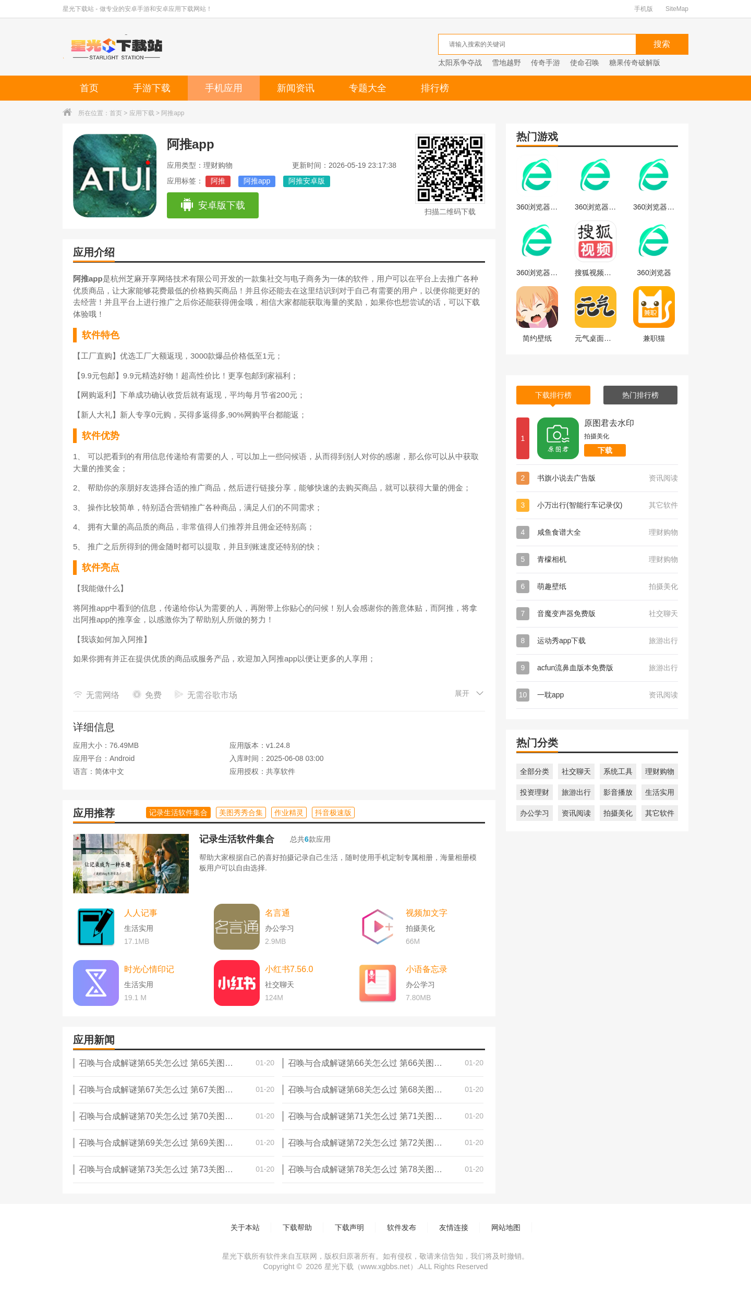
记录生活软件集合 (236, 839)
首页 (89, 88)
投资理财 (534, 792)
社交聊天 (576, 771)
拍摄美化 (618, 813)
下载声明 (349, 1227)
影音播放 (618, 792)
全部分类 (534, 771)
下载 (605, 450)
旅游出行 (576, 792)
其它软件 (659, 813)
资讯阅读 (576, 813)
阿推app (257, 181)
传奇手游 (545, 62)
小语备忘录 (426, 969)
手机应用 (224, 88)
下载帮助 (297, 1227)
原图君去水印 (609, 423)
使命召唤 (584, 62)
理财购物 (659, 771)
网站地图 (505, 1227)
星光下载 (339, 1266)
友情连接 (453, 1227)
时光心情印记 (149, 969)
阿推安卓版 (306, 181)
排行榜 (435, 88)
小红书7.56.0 (289, 969)
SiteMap (676, 9)
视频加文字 (426, 912)
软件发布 (401, 1227)
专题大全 (367, 88)
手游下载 (152, 88)
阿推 (218, 181)
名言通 (277, 912)
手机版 (643, 9)
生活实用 (659, 792)
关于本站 (245, 1227)
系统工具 (618, 771)
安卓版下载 (212, 205)
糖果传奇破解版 (634, 62)
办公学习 (534, 813)
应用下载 (141, 113)
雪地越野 (506, 62)
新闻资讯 (295, 88)
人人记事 (141, 912)
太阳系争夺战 (460, 62)
